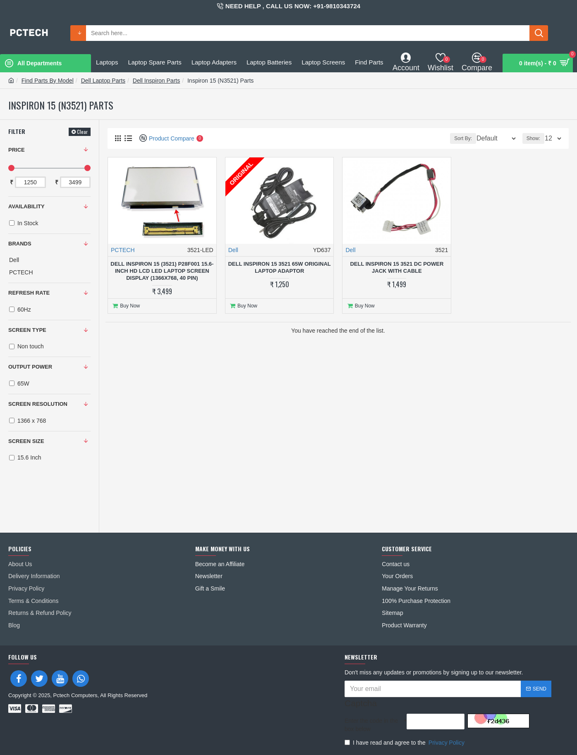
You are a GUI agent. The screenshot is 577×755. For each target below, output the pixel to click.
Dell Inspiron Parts (156, 80)
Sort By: (458, 138)
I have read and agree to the (405, 742)
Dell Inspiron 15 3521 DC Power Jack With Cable (396, 267)
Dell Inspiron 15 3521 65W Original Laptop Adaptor (279, 267)
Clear (82, 131)
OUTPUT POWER (30, 367)
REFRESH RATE (29, 293)
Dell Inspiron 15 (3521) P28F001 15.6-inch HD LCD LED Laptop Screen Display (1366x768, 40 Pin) (161, 271)
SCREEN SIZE (26, 441)
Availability (26, 206)
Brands (19, 244)
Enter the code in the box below (371, 724)
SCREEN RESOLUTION (37, 404)
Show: (536, 138)
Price (16, 150)
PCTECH (123, 250)
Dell (233, 250)
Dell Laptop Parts (103, 80)
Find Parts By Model (48, 80)
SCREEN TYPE (27, 330)
